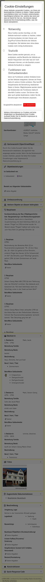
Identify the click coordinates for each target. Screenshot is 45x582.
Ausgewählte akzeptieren (13, 105)
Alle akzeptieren (29, 105)
